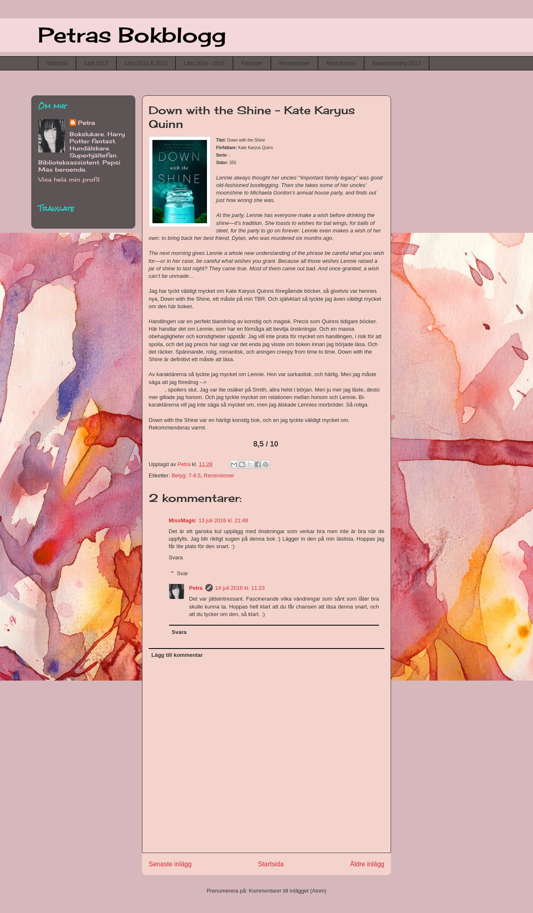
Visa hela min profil (69, 179)
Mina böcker (341, 63)
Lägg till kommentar (177, 655)
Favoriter (251, 63)
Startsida (57, 63)
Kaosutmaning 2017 (397, 63)
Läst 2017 (96, 63)
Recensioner (294, 63)
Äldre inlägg (367, 864)
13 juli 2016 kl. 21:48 (223, 520)
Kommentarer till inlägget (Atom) (287, 891)
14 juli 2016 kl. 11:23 (240, 588)
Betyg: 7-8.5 (186, 475)
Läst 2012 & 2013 (146, 63)
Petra (196, 588)
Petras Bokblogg (132, 34)
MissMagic (182, 520)
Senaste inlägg (170, 864)
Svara (176, 557)
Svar (182, 573)
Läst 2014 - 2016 (204, 63)
